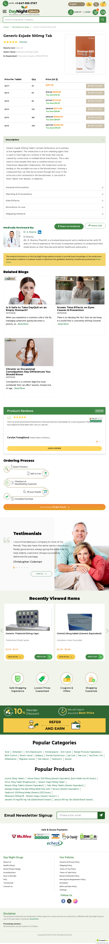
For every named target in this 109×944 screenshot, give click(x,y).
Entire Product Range (12, 870)
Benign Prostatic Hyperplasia (87, 753)
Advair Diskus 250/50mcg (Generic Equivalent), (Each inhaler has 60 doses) (61, 779)
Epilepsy (39, 756)
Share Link (95, 227)
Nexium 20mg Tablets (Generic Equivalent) (24, 787)
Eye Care (71, 756)
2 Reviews (23, 42)
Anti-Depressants (34, 753)
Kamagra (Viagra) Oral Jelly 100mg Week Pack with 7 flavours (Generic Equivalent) (42, 790)
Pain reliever (43, 760)
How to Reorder (9, 877)
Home (6, 27)
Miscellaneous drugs (20, 27)
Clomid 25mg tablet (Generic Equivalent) (79, 634)
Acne (7, 753)
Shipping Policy (66, 867)
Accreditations (9, 874)
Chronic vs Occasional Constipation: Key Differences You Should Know (28, 373)
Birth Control (11, 756)
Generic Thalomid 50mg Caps (22, 634)
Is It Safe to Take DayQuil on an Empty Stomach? (26, 310)
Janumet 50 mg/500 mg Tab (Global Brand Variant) (28, 801)
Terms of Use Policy (68, 870)
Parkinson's (57, 760)
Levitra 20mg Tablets (15, 779)
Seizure (68, 760)
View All (99, 412)
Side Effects (13, 201)
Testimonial (8, 884)
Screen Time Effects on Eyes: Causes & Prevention (76, 310)
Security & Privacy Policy (69, 863)
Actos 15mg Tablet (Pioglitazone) (20, 783)
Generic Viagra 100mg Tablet (51, 783)
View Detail (13, 658)
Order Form (53, 508)
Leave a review (54, 449)
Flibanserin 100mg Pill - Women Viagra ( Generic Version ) (31, 797)
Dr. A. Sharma (30, 233)
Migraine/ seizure (27, 760)
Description (13, 139)
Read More (23, 325)
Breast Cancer (26, 756)
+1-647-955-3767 (26, 3)
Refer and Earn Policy (68, 887)
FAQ (5, 881)
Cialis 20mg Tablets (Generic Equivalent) (65, 787)
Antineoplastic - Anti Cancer (58, 753)
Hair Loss (82, 756)
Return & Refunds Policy (69, 877)
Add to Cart (95, 85)
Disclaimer (64, 884)
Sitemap (63, 891)
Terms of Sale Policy (68, 874)
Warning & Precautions (20, 194)
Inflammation (10, 760)
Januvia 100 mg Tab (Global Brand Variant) (73, 801)
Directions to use (16, 208)
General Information (18, 187)
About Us (7, 863)
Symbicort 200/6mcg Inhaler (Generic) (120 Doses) (28, 793)
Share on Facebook (68, 227)
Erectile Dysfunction (55, 756)
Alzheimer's (17, 753)
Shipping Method (16, 214)
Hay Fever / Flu (96, 756)
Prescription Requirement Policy (73, 881)
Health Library (9, 867)
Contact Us (8, 887)
